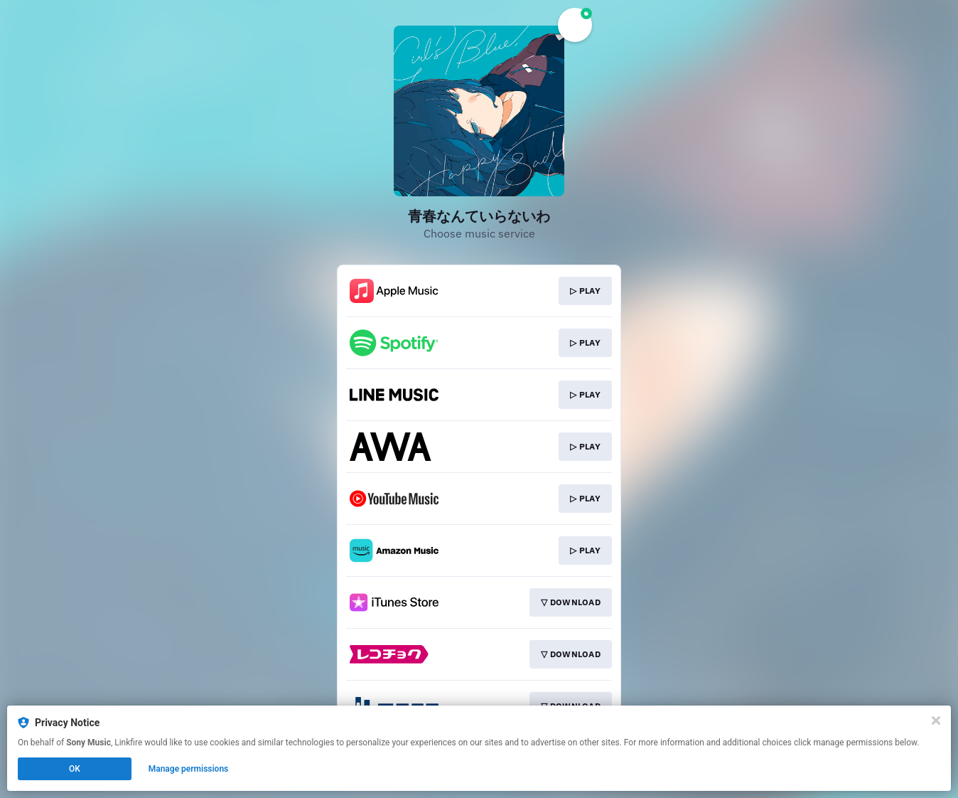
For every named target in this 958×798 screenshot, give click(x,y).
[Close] (936, 720)
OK (74, 769)
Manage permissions (189, 769)
